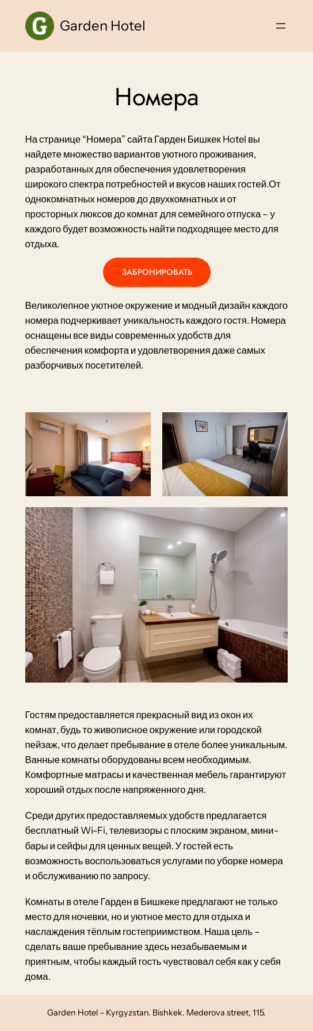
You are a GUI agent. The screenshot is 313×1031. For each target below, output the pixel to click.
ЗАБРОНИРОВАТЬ (156, 272)
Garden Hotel (103, 25)
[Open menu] (281, 26)
